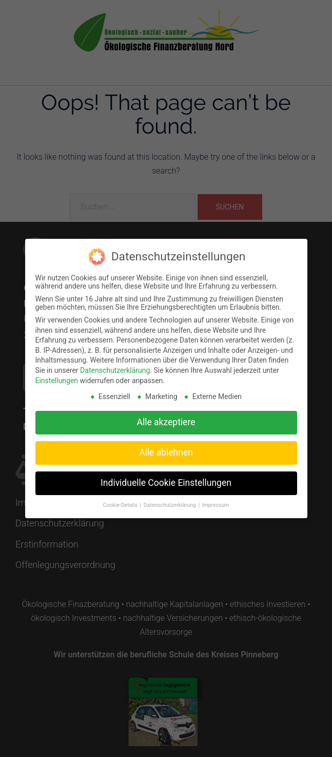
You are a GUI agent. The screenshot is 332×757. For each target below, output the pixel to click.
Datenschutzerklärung (115, 365)
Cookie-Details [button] (121, 499)
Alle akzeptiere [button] (166, 416)
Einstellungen (57, 375)
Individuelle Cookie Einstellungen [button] (166, 477)
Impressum (215, 499)
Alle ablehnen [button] (166, 447)
